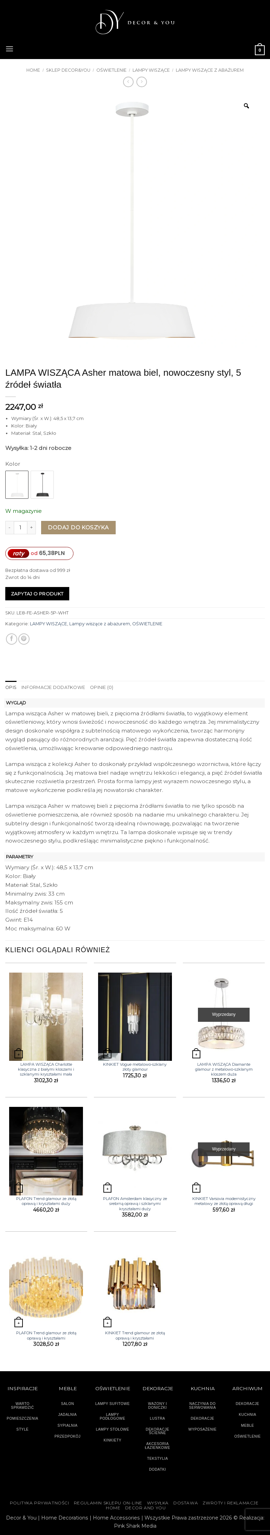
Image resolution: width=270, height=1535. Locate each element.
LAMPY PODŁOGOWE (113, 1416)
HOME (113, 1507)
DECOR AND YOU (145, 1507)
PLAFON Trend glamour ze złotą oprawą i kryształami (46, 1335)
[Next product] (128, 82)
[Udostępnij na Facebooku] (11, 639)
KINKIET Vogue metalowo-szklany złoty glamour (135, 1066)
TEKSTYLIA (157, 1458)
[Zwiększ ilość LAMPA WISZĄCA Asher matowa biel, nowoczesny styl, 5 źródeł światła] (31, 528)
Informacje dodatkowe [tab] (52, 687)
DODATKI (157, 1469)
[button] (9, 48)
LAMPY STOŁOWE (112, 1429)
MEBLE (247, 1425)
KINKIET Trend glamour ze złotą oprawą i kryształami (135, 1335)
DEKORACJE (247, 1404)
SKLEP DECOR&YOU (68, 70)
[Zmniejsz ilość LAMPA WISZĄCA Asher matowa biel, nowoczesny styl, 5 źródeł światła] (9, 528)
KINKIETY (113, 1440)
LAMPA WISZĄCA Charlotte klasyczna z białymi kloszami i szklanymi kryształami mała (46, 1069)
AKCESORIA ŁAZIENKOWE (157, 1446)
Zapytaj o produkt (37, 593)
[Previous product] (141, 82)
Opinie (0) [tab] (100, 687)
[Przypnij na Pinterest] (24, 639)
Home (33, 70)
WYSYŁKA (158, 1502)
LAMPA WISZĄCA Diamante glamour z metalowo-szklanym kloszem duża (224, 1069)
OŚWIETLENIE (111, 70)
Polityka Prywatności (39, 1502)
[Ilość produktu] (20, 528)
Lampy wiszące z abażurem (210, 70)
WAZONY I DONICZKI (157, 1406)
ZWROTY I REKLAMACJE (230, 1502)
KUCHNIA (247, 1415)
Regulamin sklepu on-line (108, 1502)
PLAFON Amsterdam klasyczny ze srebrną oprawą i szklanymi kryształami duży (135, 1203)
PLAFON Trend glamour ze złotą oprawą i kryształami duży (46, 1201)
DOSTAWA (185, 1502)
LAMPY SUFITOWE (112, 1404)
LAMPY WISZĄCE (151, 70)
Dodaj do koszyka (78, 527)
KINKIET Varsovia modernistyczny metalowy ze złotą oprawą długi (224, 1201)
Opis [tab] (11, 687)
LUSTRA (157, 1418)
